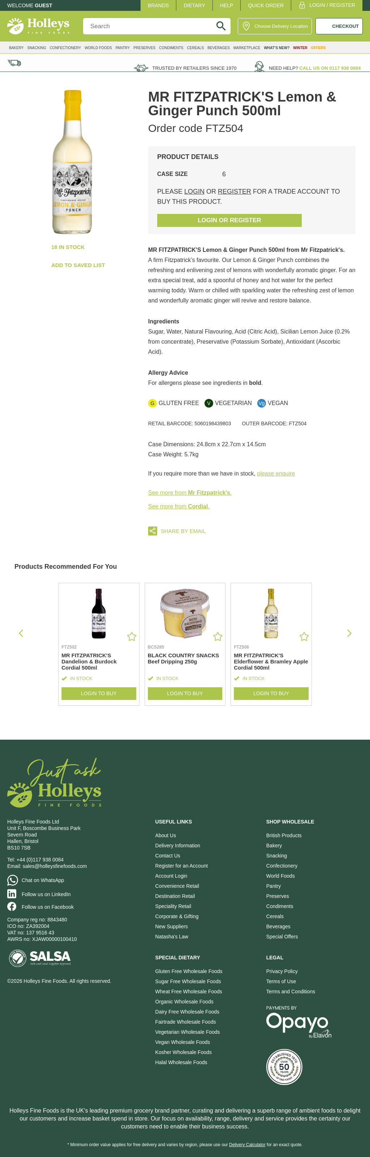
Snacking (36, 48)
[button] (349, 633)
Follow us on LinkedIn (46, 894)
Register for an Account (181, 866)
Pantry (123, 48)
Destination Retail (175, 896)
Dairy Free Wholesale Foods (187, 1012)
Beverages (218, 48)
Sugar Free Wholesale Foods (188, 981)
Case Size (172, 174)
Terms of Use (281, 981)
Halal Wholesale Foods (181, 1062)
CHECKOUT (345, 26)
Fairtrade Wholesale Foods (185, 1022)
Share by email (183, 531)
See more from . (190, 493)
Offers (318, 48)
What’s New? (276, 48)
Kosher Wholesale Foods (183, 1052)
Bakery (16, 48)
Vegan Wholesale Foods (182, 1042)
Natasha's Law (171, 936)
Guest (43, 5)
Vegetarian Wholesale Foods (187, 1032)
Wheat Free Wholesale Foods (188, 991)
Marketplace (246, 48)
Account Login (171, 876)
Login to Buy (99, 694)
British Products (284, 835)
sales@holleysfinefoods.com (55, 866)
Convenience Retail (177, 886)
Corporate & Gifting (177, 916)
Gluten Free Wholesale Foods (189, 971)
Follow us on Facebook (48, 907)
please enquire (276, 473)
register (234, 191)
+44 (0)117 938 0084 (40, 860)
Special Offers (282, 936)
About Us (165, 835)
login (194, 191)
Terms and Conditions (290, 991)
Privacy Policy (282, 971)
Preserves (144, 48)
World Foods (98, 48)
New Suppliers (171, 926)
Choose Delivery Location (281, 26)
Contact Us (167, 856)
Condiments (171, 48)
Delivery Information (178, 845)
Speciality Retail (173, 906)
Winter (300, 48)
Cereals (195, 48)
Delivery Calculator (247, 1144)
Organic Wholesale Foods (184, 1002)
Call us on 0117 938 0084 (330, 68)
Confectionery (65, 48)
